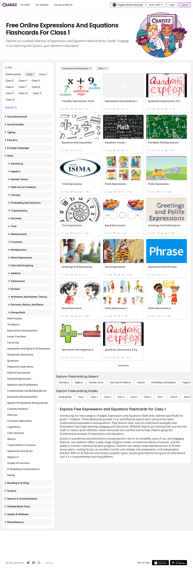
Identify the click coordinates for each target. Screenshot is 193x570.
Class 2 (43, 74)
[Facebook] (33, 562)
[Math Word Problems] (120, 382)
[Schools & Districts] (63, 4)
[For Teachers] (42, 4)
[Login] (172, 4)
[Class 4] (121, 397)
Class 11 (37, 93)
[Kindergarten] (65, 397)
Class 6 (10, 86)
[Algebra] (78, 382)
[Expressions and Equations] (76, 68)
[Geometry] (63, 382)
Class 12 (10, 99)
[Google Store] (178, 562)
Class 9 (10, 93)
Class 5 (36, 80)
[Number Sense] (96, 382)
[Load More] (123, 365)
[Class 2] (94, 397)
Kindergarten (13, 74)
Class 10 (23, 93)
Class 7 (23, 86)
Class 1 (30, 74)
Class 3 (9, 80)
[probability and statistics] (163, 382)
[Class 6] (147, 397)
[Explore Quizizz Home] (9, 5)
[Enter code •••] (156, 4)
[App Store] (160, 562)
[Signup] (185, 4)
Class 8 (36, 86)
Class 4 (23, 80)
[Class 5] (134, 397)
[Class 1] (102, 68)
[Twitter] (28, 562)
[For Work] (25, 4)
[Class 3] (107, 397)
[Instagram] (39, 562)
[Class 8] (174, 397)
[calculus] (141, 382)
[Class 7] (161, 397)
